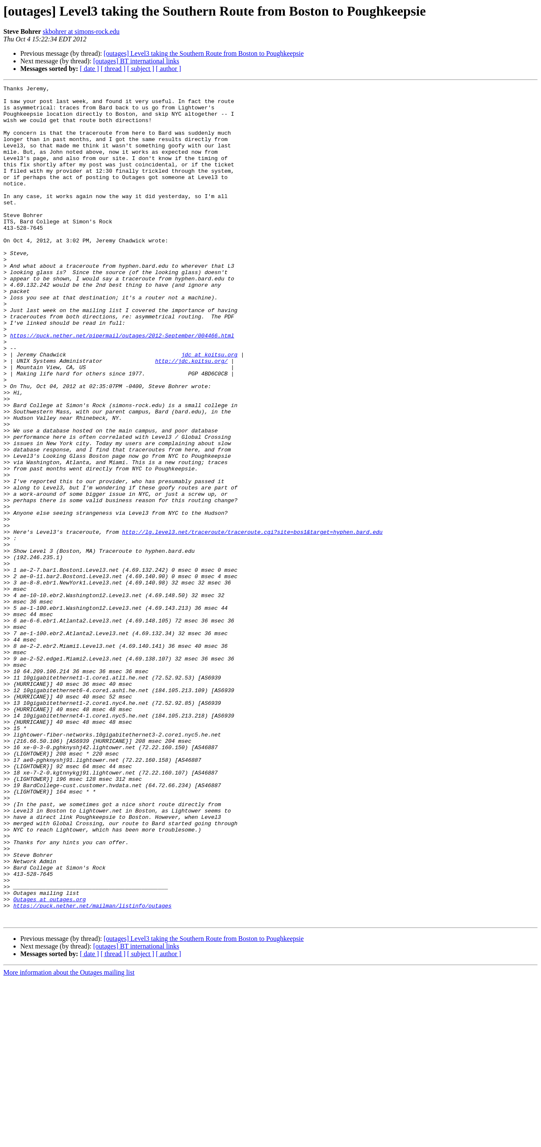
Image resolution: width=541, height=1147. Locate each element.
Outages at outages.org (49, 1062)
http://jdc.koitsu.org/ (191, 416)
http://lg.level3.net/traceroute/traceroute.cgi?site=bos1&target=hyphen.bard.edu (252, 621)
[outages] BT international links (136, 61)
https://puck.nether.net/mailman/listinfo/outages (92, 1070)
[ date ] (89, 68)
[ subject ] (140, 68)
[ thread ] (113, 68)
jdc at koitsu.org (209, 409)
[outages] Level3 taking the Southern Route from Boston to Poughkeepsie (203, 53)
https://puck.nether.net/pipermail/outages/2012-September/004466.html (122, 386)
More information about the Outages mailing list (68, 1139)
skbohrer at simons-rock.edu (81, 31)
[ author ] (168, 68)
